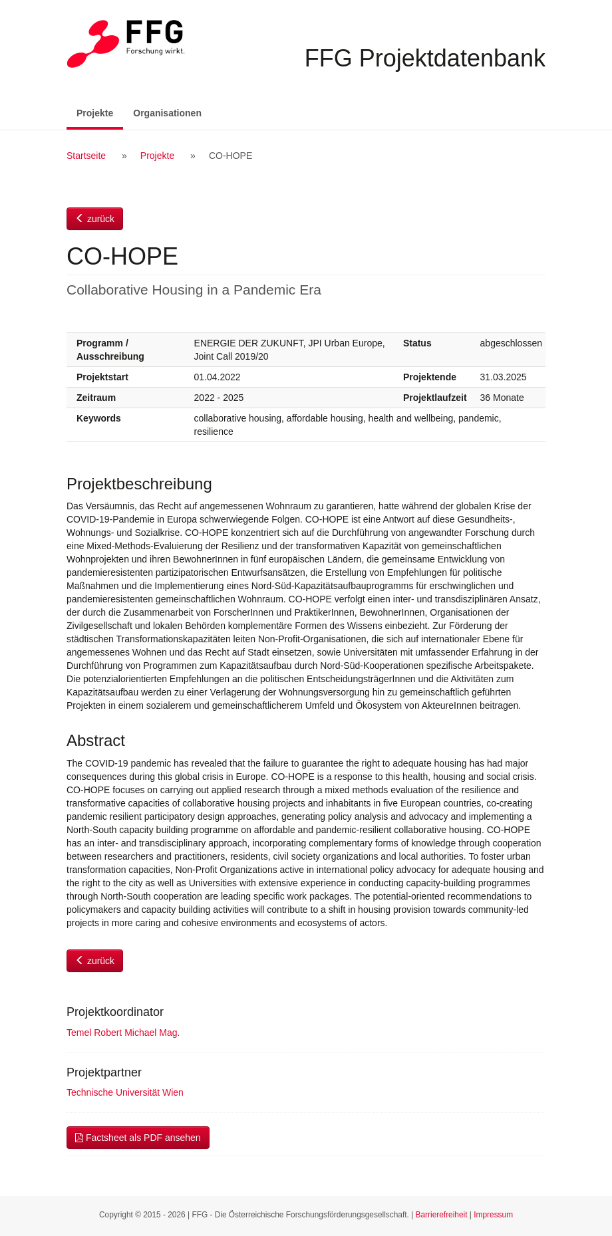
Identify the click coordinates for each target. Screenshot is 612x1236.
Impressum (493, 1214)
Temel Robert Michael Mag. (123, 1032)
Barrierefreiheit (442, 1214)
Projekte (99, 112)
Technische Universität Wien (125, 1092)
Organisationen (167, 113)
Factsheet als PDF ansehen (138, 1137)
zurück (94, 218)
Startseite (86, 155)
